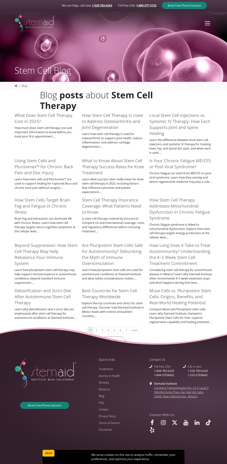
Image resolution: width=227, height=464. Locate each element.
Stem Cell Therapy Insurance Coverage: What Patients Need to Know (111, 206)
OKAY (48, 453)
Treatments (106, 369)
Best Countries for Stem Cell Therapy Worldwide (109, 293)
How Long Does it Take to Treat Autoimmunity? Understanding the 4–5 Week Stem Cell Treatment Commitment (180, 254)
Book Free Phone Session (184, 5)
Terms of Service (109, 423)
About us (104, 389)
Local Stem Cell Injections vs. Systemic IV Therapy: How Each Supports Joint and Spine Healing (179, 124)
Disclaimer (105, 430)
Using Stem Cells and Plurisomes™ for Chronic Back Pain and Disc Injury (44, 167)
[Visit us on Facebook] (152, 423)
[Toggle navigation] (207, 23)
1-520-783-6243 (102, 5)
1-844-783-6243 (164, 371)
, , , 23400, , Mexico (181, 392)
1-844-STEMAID (164, 375)
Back (113, 341)
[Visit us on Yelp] (181, 431)
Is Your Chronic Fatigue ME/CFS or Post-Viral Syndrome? (180, 163)
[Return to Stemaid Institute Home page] (35, 23)
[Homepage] (16, 86)
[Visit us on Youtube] (186, 423)
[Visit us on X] (175, 423)
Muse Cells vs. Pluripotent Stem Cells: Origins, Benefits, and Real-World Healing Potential (180, 296)
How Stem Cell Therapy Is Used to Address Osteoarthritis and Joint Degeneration (112, 121)
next (135, 330)
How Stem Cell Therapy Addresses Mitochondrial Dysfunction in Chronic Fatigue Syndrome (179, 209)
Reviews (104, 382)
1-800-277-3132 (146, 5)
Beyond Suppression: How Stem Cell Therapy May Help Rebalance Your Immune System (46, 254)
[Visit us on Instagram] (164, 423)
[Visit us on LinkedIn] (197, 423)
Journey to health (109, 376)
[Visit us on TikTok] (209, 423)
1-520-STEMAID (198, 375)
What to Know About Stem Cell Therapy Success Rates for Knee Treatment (113, 167)
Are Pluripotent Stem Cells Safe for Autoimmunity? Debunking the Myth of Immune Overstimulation (112, 254)
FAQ (101, 403)
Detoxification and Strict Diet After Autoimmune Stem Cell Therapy (43, 296)
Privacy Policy (107, 416)
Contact (103, 409)
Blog (24, 86)
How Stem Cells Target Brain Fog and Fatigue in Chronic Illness (42, 206)
